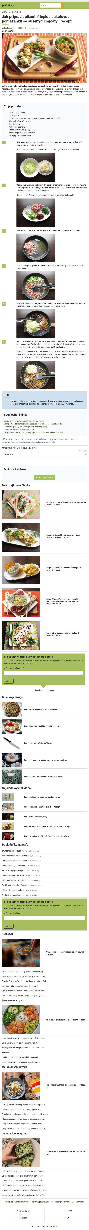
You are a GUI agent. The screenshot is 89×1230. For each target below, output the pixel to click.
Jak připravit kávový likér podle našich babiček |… (22, 1124)
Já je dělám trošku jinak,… (12, 890)
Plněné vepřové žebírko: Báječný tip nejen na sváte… (23, 1119)
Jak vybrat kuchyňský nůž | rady (38, 743)
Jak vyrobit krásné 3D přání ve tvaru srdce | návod (46, 836)
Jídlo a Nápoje (15, 12)
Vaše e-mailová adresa (13, 668)
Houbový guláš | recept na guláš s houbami (20, 1057)
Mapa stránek (78, 1202)
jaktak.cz (9, 1202)
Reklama (35, 1202)
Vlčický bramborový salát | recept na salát (19, 1043)
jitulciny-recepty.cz (13, 1000)
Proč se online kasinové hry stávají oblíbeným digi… (23, 972)
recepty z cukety (52, 439)
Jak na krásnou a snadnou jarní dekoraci (42, 797)
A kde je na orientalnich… (12, 895)
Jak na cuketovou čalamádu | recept (19, 429)
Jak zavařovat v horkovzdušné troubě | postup (21, 1062)
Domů (4, 12)
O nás (26, 1202)
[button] (44, 58)
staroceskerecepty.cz (14, 1066)
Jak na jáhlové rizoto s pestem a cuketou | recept (24, 421)
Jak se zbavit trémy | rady (35, 817)
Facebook (39, 690)
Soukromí (65, 1202)
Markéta (11, 448)
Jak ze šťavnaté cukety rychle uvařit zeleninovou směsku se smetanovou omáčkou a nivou (62, 601)
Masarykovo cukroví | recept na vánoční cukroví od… (23, 1048)
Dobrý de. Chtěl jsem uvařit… (13, 875)
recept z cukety (38, 439)
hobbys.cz (7, 933)
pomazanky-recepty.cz (15, 1133)
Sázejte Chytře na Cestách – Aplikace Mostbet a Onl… (24, 981)
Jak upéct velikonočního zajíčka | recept (42, 807)
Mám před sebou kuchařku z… (14, 880)
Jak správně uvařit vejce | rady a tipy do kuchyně (45, 760)
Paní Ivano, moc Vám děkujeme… (15, 885)
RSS (68, 1218)
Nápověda (44, 1202)
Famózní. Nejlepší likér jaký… (14, 870)
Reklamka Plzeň (52, 1226)
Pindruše (5, 1052)
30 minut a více (31, 28)
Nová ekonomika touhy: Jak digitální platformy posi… (24, 976)
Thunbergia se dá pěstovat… (13, 851)
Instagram (50, 690)
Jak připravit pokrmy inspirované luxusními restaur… (23, 1038)
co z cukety (64, 439)
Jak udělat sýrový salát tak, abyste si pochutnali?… (23, 1195)
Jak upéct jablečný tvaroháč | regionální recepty (22, 1109)
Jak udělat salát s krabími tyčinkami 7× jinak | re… (22, 1181)
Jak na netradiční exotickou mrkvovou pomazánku (22, 1176)
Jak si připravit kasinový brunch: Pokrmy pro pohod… (24, 1104)
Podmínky (55, 1202)
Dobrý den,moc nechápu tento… (15, 861)
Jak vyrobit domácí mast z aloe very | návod (44, 777)
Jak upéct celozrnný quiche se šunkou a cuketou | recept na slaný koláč (34, 424)
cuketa (16, 439)
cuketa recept (25, 439)
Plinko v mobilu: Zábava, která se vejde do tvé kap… (23, 991)
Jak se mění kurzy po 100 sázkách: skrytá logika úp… (24, 995)
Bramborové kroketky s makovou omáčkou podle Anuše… (26, 1114)
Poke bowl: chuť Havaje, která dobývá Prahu (65, 1020)
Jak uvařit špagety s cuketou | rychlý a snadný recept (26, 427)
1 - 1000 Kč (18, 28)
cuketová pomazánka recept (24, 442)
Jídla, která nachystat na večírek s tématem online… (23, 1171)
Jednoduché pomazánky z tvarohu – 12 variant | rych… (24, 1185)
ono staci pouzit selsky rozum (14, 856)
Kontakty (19, 1202)
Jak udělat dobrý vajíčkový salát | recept (42, 726)
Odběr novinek (23, 1211)
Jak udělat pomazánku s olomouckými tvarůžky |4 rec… (25, 1190)
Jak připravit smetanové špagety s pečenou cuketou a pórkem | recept (33, 432)
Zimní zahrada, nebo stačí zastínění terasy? (20, 986)
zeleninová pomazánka (45, 442)
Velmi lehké (7, 28)
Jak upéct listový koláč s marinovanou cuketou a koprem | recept (62, 536)
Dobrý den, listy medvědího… (14, 865)
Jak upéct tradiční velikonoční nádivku (41, 709)
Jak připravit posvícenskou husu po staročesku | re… (24, 1128)
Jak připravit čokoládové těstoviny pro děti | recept (47, 826)
